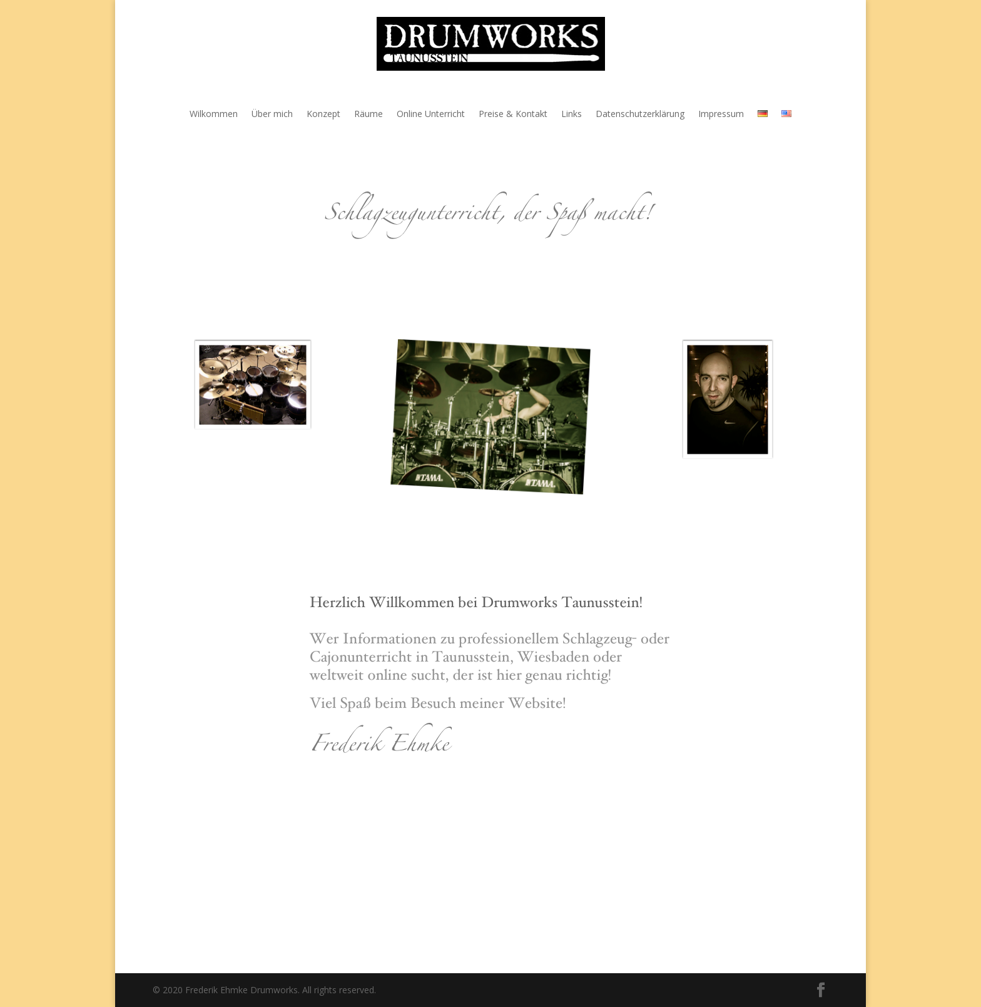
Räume (368, 115)
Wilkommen (214, 115)
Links (571, 115)
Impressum (721, 115)
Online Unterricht (431, 115)
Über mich (272, 115)
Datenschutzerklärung (640, 115)
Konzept (323, 115)
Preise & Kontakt (513, 115)
